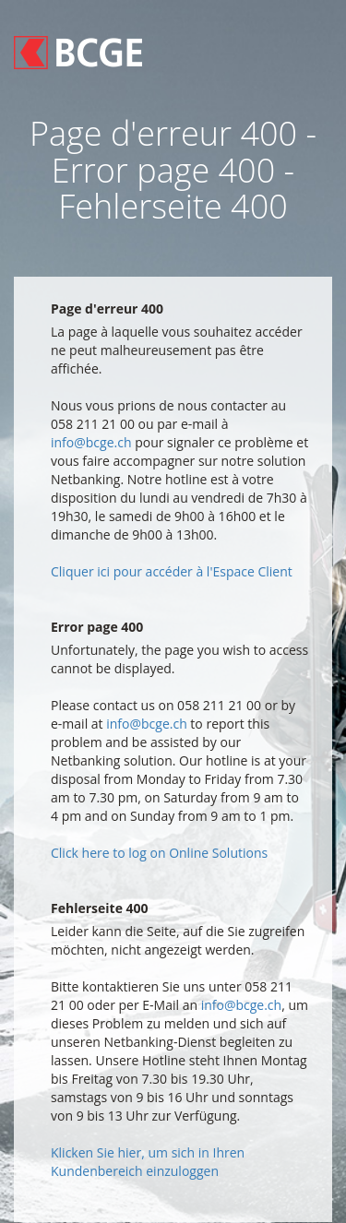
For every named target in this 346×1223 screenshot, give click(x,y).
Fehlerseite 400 (100, 908)
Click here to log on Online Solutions (159, 852)
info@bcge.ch (91, 442)
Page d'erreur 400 (107, 308)
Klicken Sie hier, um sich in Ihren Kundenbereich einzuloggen (148, 1162)
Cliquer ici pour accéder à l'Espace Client (171, 571)
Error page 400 (97, 626)
